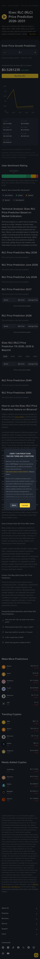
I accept (25, 505)
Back (14, 505)
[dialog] (20, 479)
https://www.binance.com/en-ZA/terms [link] (17, 472)
